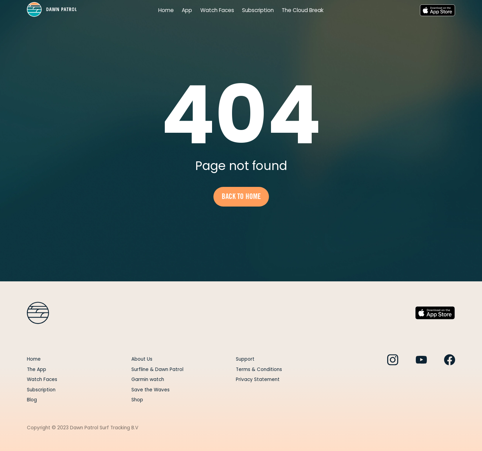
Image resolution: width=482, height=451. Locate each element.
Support (245, 359)
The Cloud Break (303, 10)
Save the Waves (150, 390)
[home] (52, 10)
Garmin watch (147, 379)
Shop (137, 400)
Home (166, 10)
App (187, 10)
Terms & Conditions (259, 369)
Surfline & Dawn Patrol (157, 369)
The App (36, 369)
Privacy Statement (258, 379)
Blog (32, 400)
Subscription (258, 10)
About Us (141, 359)
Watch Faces (217, 10)
